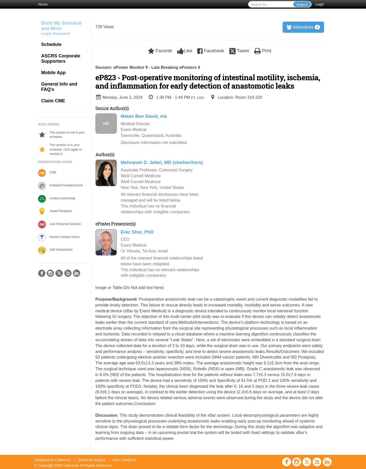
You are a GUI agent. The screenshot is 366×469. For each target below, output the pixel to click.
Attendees (302, 27)
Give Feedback (124, 460)
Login (319, 4)
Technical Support (91, 460)
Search (302, 5)
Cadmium (62, 460)
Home (43, 4)
